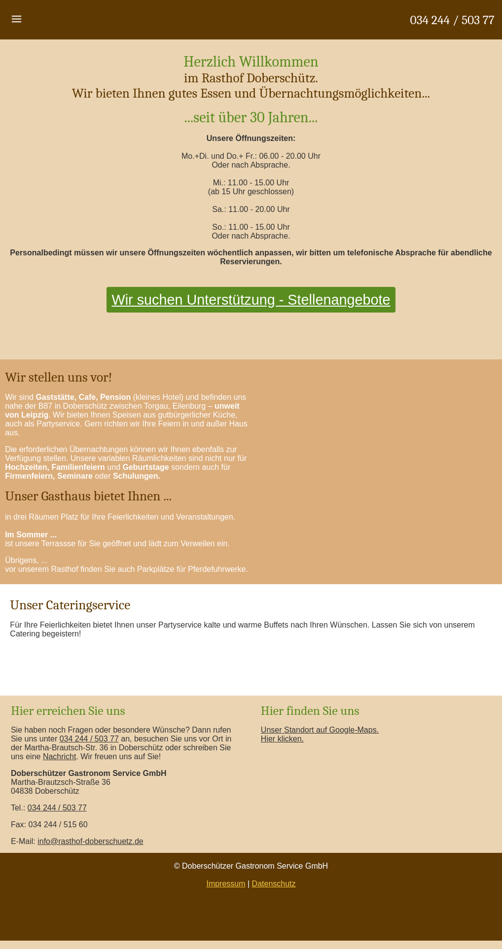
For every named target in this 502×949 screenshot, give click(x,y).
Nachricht (59, 756)
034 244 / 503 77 (452, 20)
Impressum (225, 883)
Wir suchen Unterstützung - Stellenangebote (250, 300)
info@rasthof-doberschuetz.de (90, 841)
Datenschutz (274, 883)
